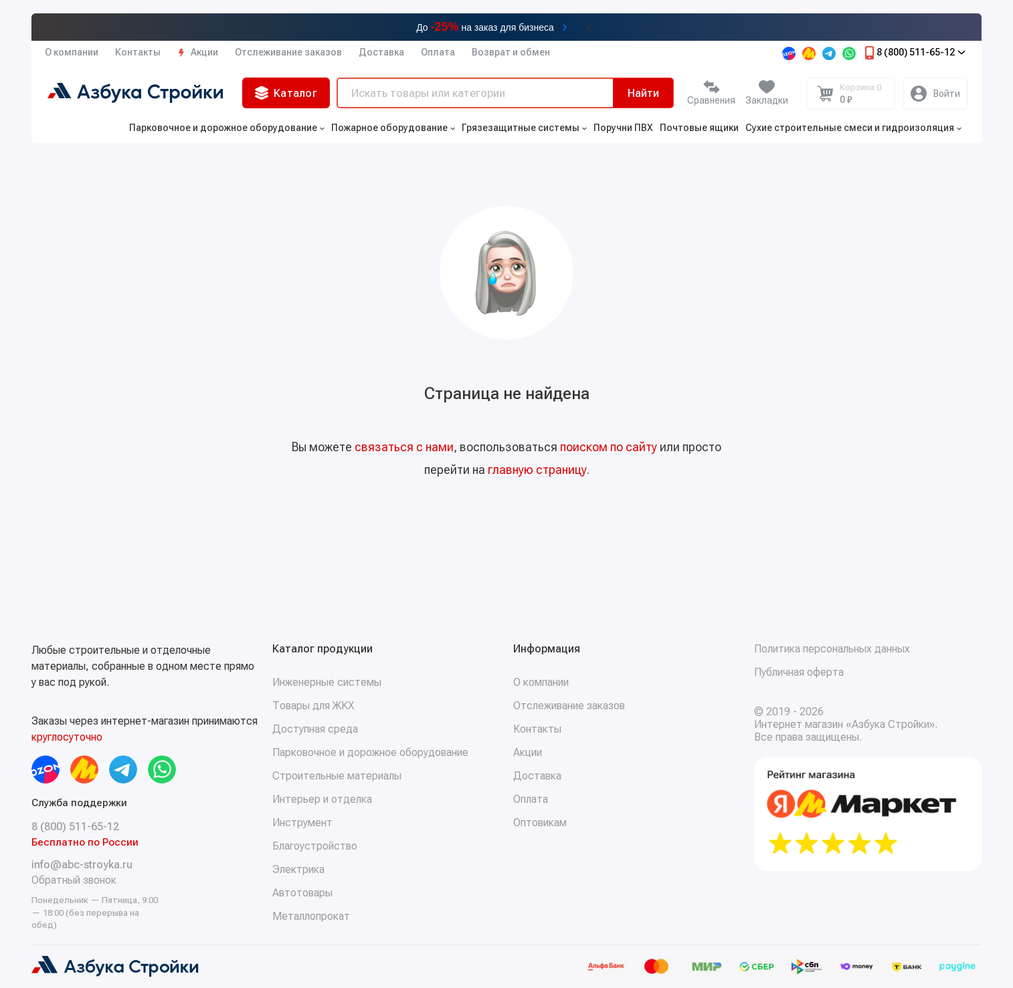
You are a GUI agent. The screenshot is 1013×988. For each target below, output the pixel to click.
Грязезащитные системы (524, 127)
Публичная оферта (799, 672)
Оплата (438, 52)
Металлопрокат (311, 916)
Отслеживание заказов (288, 52)
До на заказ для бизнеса (485, 26)
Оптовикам (540, 822)
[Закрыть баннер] (589, 27)
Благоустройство (314, 846)
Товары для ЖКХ (313, 705)
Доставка (381, 52)
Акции (197, 52)
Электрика (298, 869)
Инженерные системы (326, 682)
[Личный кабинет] (935, 93)
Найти (643, 93)
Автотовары (302, 892)
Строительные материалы (336, 775)
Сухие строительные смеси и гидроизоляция (853, 127)
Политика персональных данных (832, 648)
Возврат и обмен (511, 52)
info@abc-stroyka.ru (81, 864)
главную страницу (537, 470)
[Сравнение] (711, 93)
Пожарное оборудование (393, 127)
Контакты (138, 52)
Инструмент (302, 822)
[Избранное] (766, 93)
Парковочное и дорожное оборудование (227, 127)
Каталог (286, 93)
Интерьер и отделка (322, 799)
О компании (71, 52)
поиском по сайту (608, 447)
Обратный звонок (73, 880)
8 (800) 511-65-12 (913, 52)
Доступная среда (315, 729)
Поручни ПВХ (623, 127)
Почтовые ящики (699, 127)
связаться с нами (404, 447)
